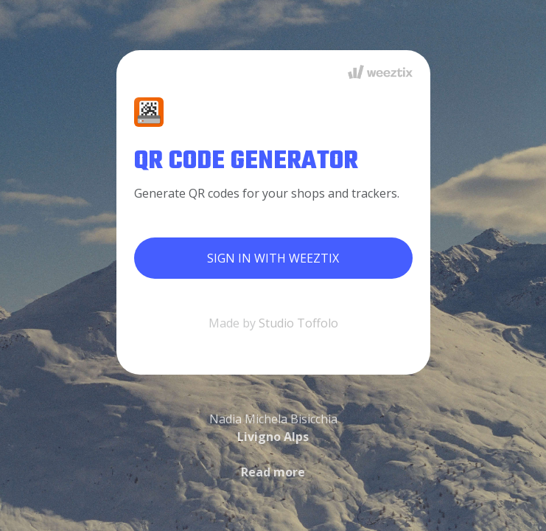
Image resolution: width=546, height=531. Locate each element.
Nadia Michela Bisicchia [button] (273, 445)
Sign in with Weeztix (273, 258)
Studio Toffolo (298, 323)
